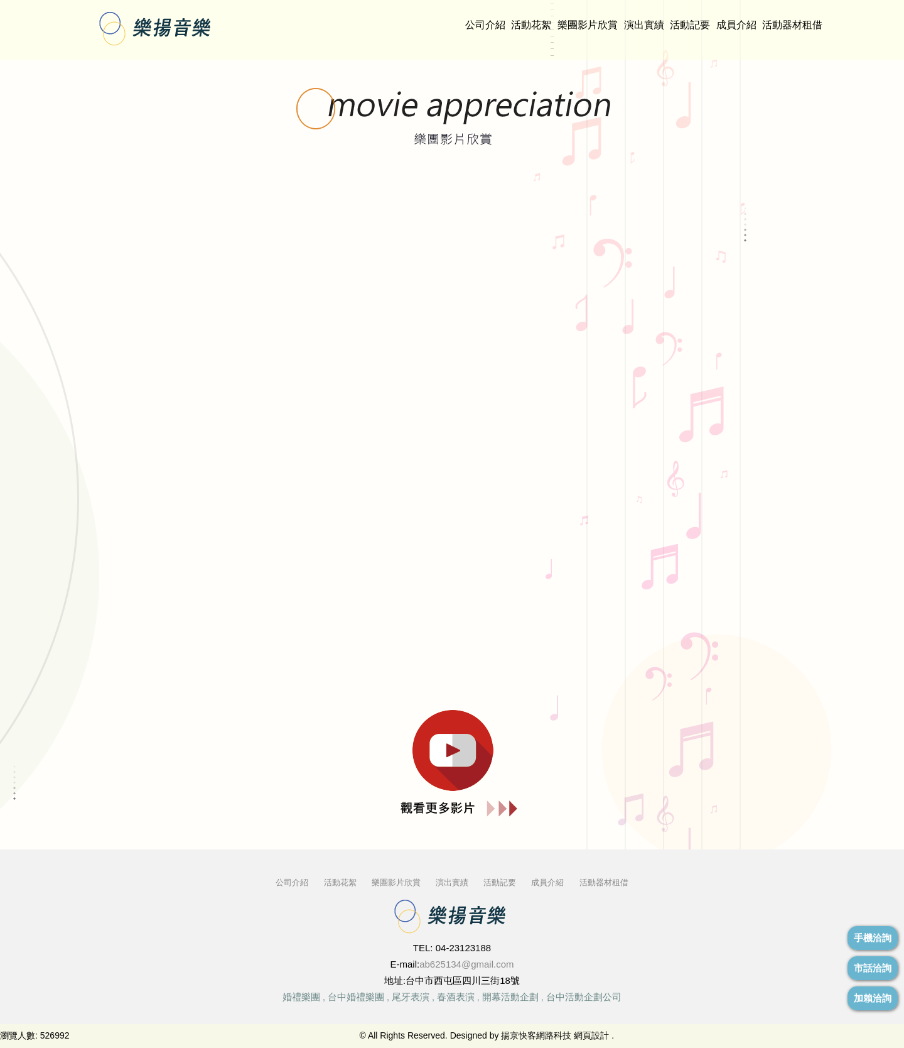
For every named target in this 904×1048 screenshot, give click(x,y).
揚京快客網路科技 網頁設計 (555, 1035)
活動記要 (690, 24)
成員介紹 (736, 24)
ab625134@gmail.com (466, 964)
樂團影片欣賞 (587, 24)
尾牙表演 (410, 996)
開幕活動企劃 (510, 996)
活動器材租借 (792, 24)
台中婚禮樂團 (356, 996)
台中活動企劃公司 (584, 996)
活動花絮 (531, 24)
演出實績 (644, 24)
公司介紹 (485, 24)
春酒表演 (456, 996)
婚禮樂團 (301, 996)
